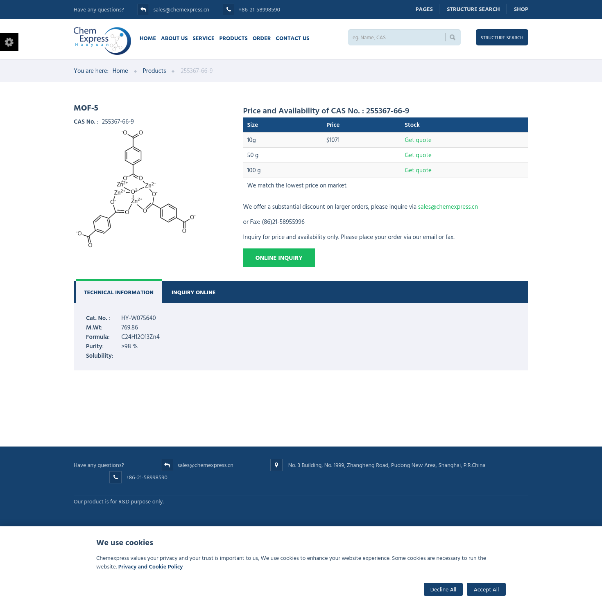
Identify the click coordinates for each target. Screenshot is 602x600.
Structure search (473, 9)
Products (234, 38)
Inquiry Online (194, 292)
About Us (174, 38)
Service (203, 38)
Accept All (486, 589)
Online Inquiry (279, 257)
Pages (424, 9)
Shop (521, 9)
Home (148, 38)
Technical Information (119, 292)
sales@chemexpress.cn (181, 9)
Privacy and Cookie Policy (150, 566)
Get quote (418, 139)
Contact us (292, 38)
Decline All (443, 589)
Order (262, 38)
